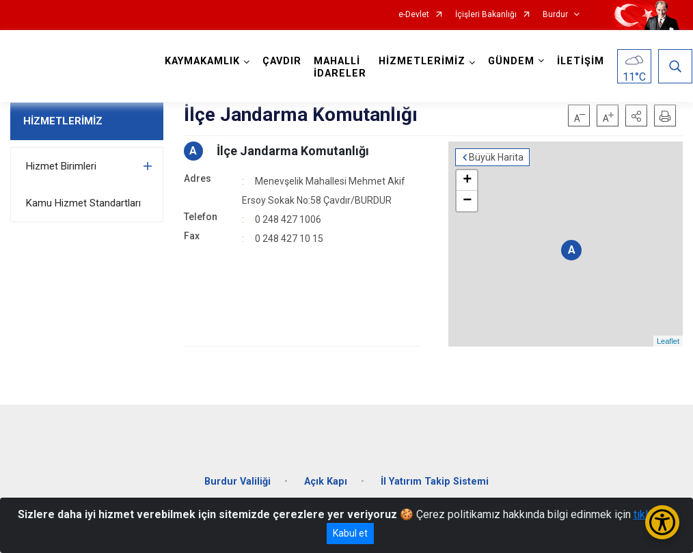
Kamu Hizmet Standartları (83, 203)
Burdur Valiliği (237, 481)
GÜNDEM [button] (511, 61)
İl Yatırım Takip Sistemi (435, 481)
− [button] (467, 201)
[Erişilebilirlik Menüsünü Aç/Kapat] (662, 522)
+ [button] (467, 180)
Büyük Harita (496, 157)
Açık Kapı (325, 481)
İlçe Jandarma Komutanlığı (293, 151)
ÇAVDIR (281, 61)
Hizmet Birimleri (61, 166)
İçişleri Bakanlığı (486, 14)
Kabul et (350, 533)
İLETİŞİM (580, 61)
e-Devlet (413, 14)
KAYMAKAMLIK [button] (202, 61)
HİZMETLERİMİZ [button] (422, 61)
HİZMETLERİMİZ (63, 121)
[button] (636, 115)
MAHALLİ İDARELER (340, 67)
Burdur (555, 14)
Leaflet (668, 341)
